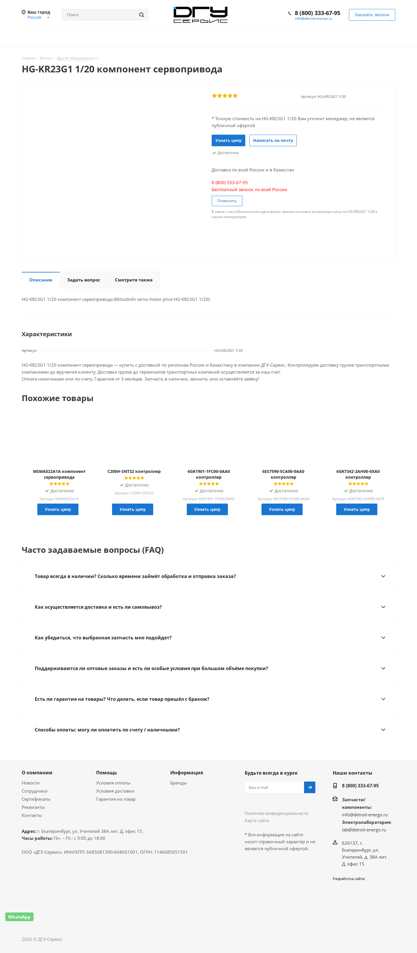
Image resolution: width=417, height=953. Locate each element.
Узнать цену (228, 140)
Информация (186, 772)
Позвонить (227, 200)
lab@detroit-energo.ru (364, 830)
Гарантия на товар (116, 799)
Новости (31, 783)
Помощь (106, 772)
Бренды (178, 783)
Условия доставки (115, 791)
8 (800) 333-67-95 (317, 13)
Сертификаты (36, 799)
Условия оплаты (113, 783)
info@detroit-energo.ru (313, 18)
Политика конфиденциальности (276, 813)
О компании (37, 772)
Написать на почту (273, 140)
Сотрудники (34, 791)
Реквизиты (33, 807)
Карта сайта (257, 820)
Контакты (32, 815)
